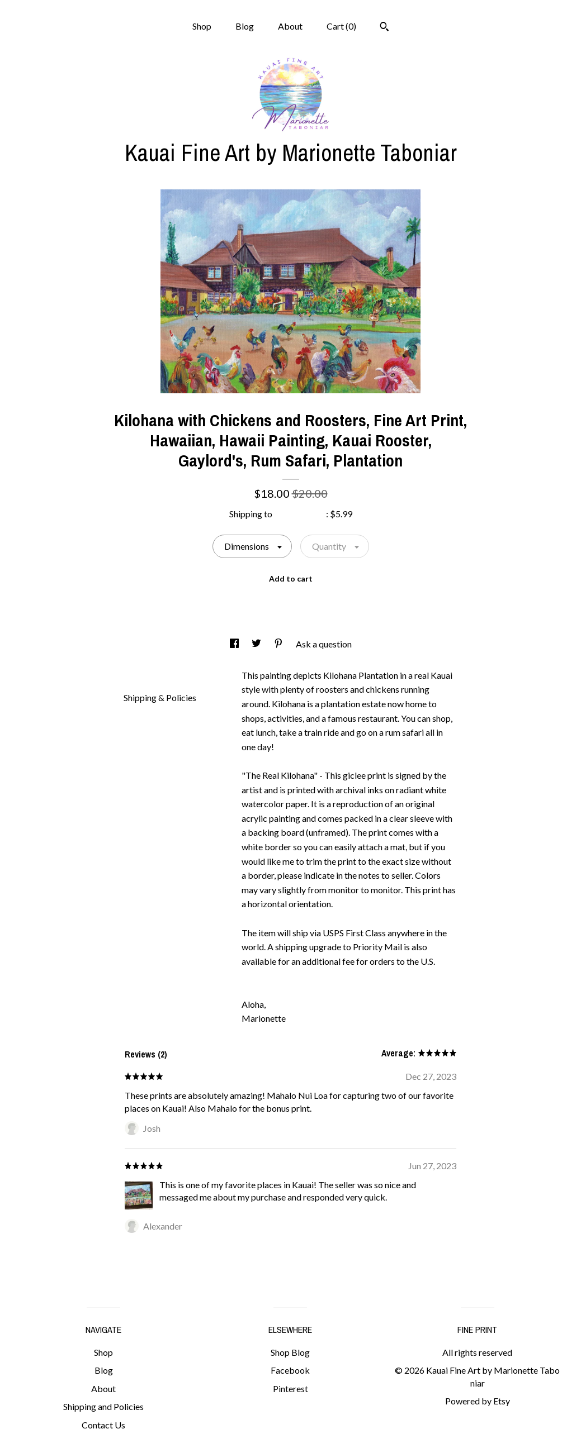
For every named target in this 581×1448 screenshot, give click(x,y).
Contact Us (103, 1425)
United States (300, 513)
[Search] (384, 28)
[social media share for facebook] (235, 644)
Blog (244, 26)
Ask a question (324, 644)
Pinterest (290, 1388)
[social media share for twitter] (257, 644)
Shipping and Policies (103, 1406)
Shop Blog (290, 1352)
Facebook (290, 1370)
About (290, 26)
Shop (201, 26)
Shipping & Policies (160, 697)
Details (142, 674)
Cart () (341, 26)
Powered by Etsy (477, 1400)
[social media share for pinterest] (279, 644)
